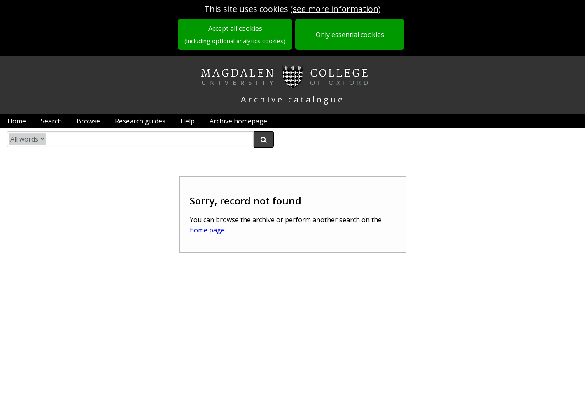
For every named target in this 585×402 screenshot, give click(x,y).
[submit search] (264, 139)
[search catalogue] (130, 139)
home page (207, 230)
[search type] (27, 139)
